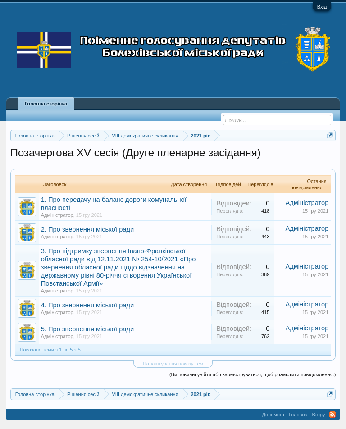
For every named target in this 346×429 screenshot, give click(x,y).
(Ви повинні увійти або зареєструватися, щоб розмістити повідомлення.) (252, 374)
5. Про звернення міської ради (87, 329)
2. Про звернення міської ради (87, 229)
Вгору (318, 414)
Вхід (322, 6)
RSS (332, 414)
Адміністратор (57, 215)
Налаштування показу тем (173, 363)
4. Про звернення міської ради (87, 305)
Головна (298, 414)
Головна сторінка (46, 103)
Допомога (273, 414)
